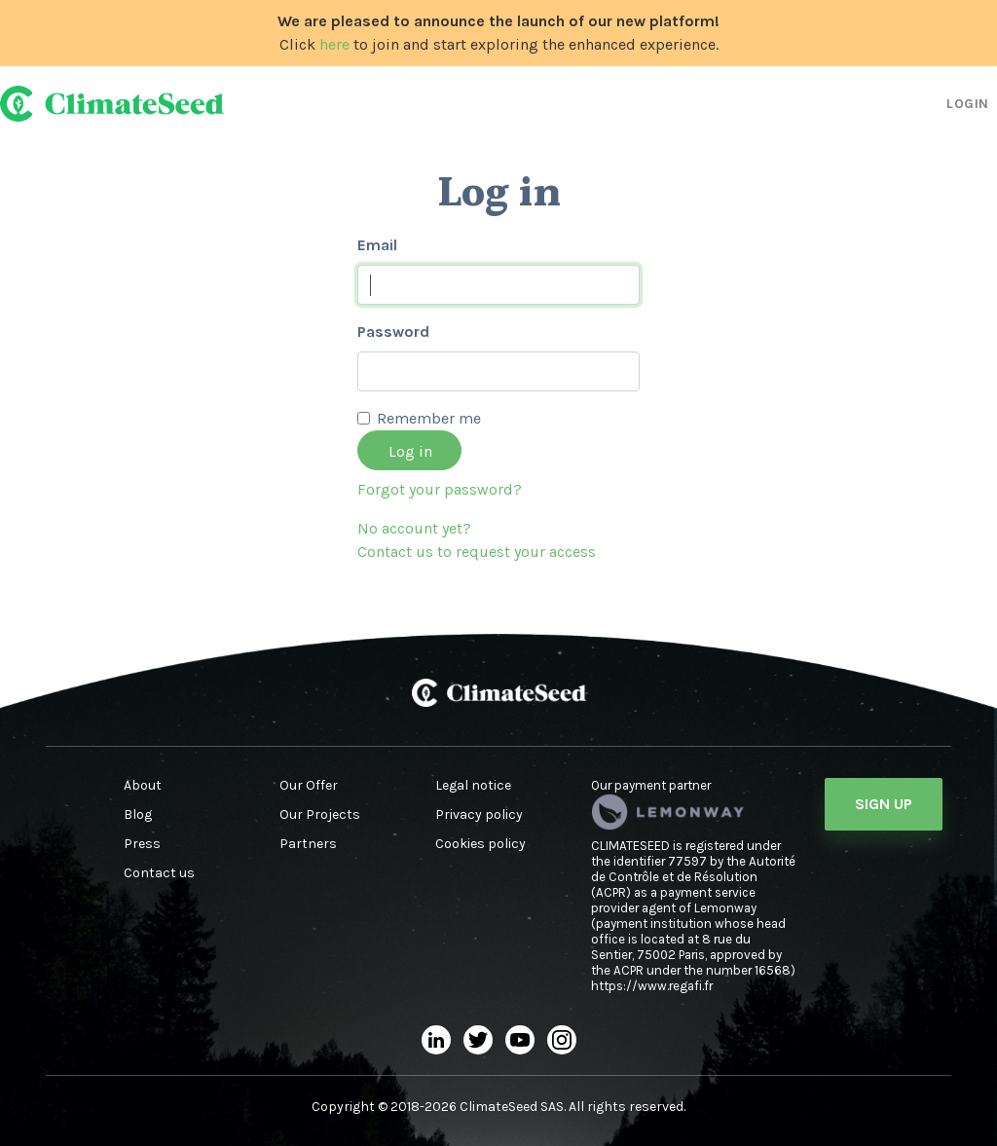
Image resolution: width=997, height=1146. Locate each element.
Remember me (429, 418)
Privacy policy (479, 815)
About (143, 786)
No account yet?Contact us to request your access (476, 540)
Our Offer (308, 786)
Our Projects (319, 815)
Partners (308, 844)
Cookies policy (480, 844)
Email (377, 245)
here (334, 44)
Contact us (159, 873)
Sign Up (883, 804)
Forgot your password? (439, 489)
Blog (138, 815)
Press (142, 844)
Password (393, 331)
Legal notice (473, 786)
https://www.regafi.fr (652, 986)
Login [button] (967, 103)
